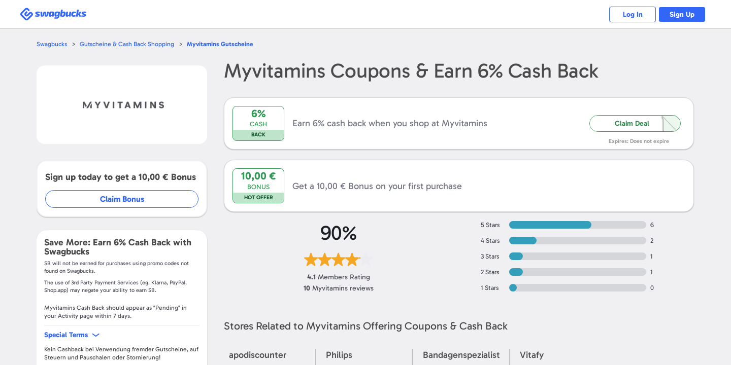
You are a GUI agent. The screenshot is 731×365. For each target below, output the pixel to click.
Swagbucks (52, 44)
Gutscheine (225, 44)
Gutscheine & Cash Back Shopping (129, 44)
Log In (627, 14)
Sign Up (680, 14)
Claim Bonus (123, 199)
